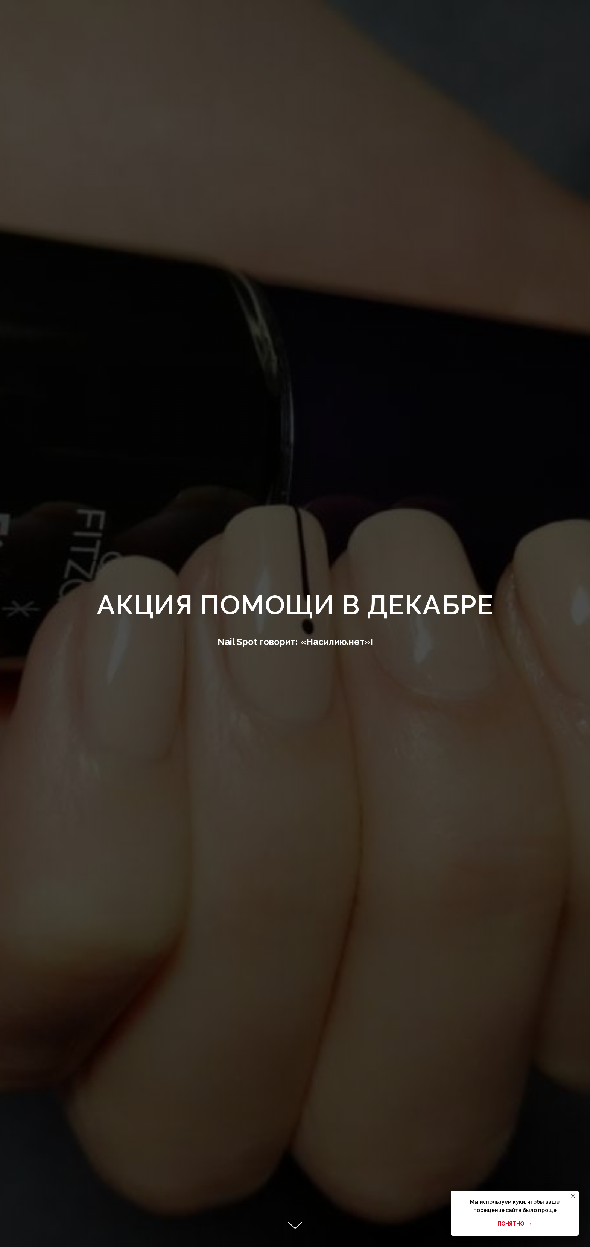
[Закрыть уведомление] (573, 1196)
